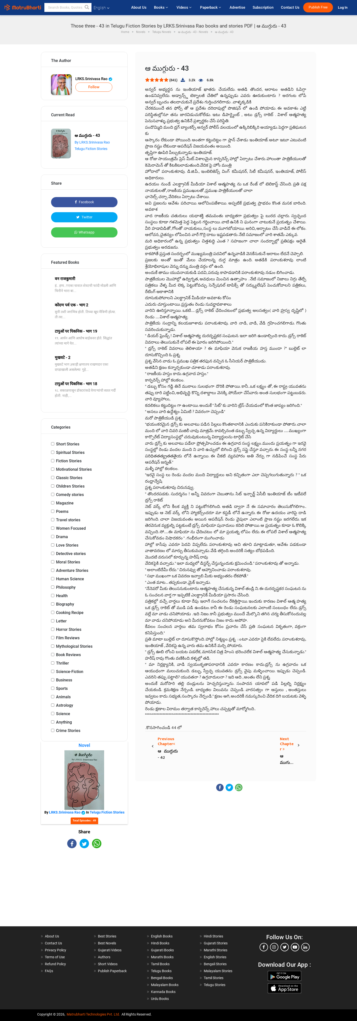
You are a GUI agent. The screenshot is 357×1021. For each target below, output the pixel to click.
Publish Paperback (112, 971)
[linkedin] (305, 947)
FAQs (49, 971)
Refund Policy (55, 964)
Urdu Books (160, 999)
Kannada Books (163, 992)
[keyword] (67, 7)
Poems (62, 511)
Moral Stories (68, 562)
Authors (104, 957)
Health (62, 595)
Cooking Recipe (70, 612)
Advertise (237, 7)
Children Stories (70, 486)
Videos (185, 7)
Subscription (263, 7)
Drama (62, 536)
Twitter (84, 217)
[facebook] (264, 947)
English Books (162, 936)
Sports (62, 688)
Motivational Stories (74, 469)
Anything (64, 722)
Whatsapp (84, 232)
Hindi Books (160, 943)
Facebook (84, 202)
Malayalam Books (164, 985)
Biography (65, 604)
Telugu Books (161, 971)
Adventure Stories (72, 570)
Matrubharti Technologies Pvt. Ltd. (93, 1014)
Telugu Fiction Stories (91, 149)
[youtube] (295, 947)
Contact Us (290, 7)
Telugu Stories (214, 985)
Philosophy (66, 587)
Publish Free (318, 7)
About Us (139, 7)
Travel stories (68, 520)
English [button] (101, 7)
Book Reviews (68, 654)
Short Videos (108, 964)
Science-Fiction (69, 671)
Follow (93, 87)
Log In (343, 7)
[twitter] (284, 947)
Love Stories (67, 545)
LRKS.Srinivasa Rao (93, 79)
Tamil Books (160, 964)
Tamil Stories (213, 978)
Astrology (64, 705)
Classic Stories (69, 477)
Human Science (70, 579)
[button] (87, 7)
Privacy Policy (55, 950)
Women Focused (71, 528)
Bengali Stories (215, 964)
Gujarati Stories (216, 943)
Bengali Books (162, 978)
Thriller (62, 663)
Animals (63, 697)
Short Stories (67, 444)
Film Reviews (68, 638)
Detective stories (71, 553)
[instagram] (274, 947)
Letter (61, 621)
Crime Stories (68, 730)
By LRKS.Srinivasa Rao (92, 142)
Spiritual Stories (70, 452)
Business (64, 680)
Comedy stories (70, 494)
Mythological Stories (74, 646)
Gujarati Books (162, 950)
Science (63, 713)
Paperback (211, 7)
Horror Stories (68, 629)
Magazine (65, 503)
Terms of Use (55, 957)
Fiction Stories (69, 461)
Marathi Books (162, 957)
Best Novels (107, 943)
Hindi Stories (213, 936)
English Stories (215, 957)
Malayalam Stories (218, 971)
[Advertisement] (84, 891)
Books (161, 7)
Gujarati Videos (109, 950)
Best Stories (107, 936)
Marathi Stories (215, 950)
